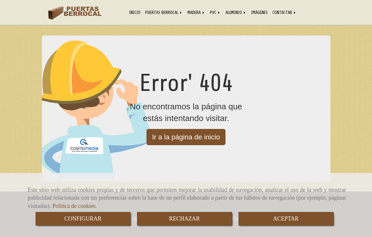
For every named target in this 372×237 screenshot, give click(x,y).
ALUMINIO (235, 12)
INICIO (134, 12)
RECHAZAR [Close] (184, 218)
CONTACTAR (284, 12)
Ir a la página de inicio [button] (186, 137)
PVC (215, 12)
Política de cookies (73, 206)
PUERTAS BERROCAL (164, 12)
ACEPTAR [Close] (286, 218)
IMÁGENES (259, 12)
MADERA (196, 12)
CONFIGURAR (82, 218)
